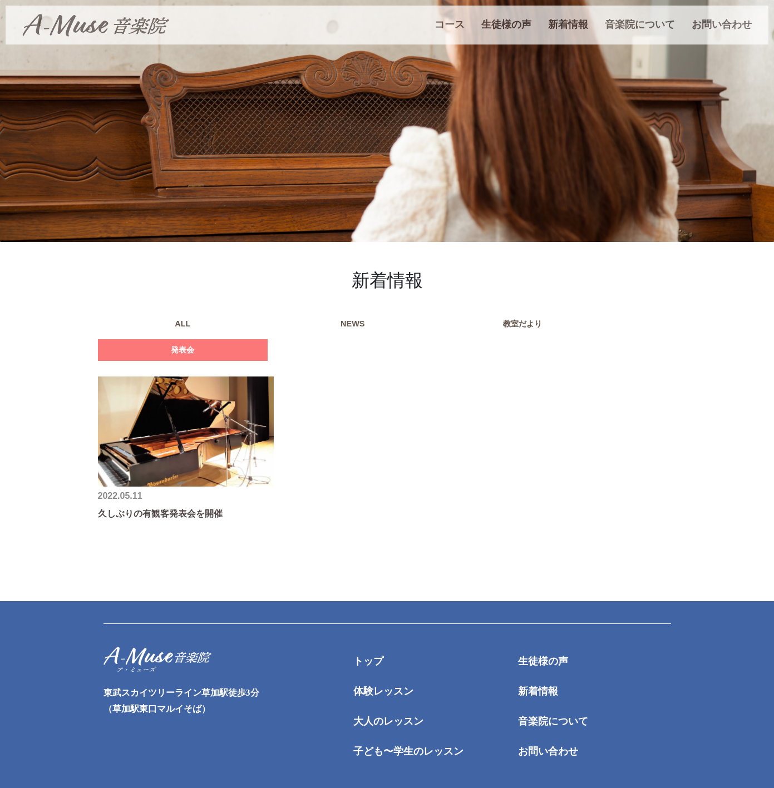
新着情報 (568, 24)
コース (450, 24)
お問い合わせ (722, 24)
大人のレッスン (388, 701)
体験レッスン (383, 671)
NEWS (231, 326)
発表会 (409, 326)
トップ (368, 641)
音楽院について (640, 24)
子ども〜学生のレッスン (408, 730)
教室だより (320, 326)
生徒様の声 (506, 24)
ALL (142, 326)
